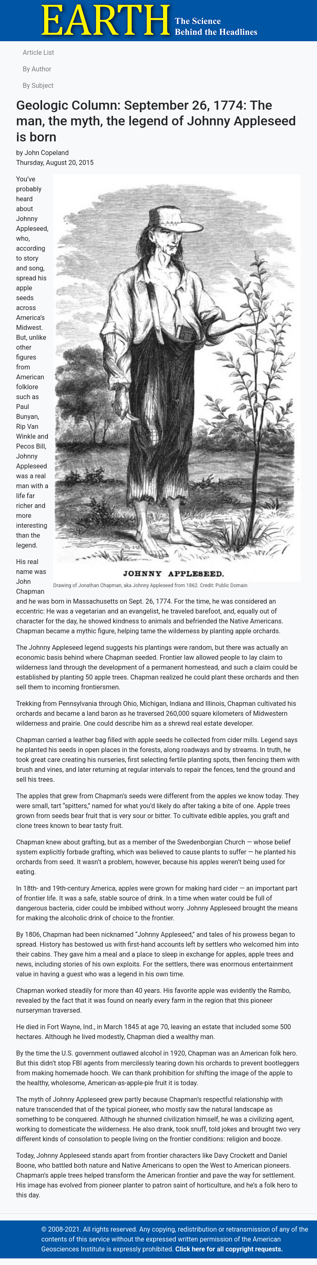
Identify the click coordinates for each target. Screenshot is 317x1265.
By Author (37, 69)
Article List (38, 52)
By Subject (38, 85)
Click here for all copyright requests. (229, 1249)
